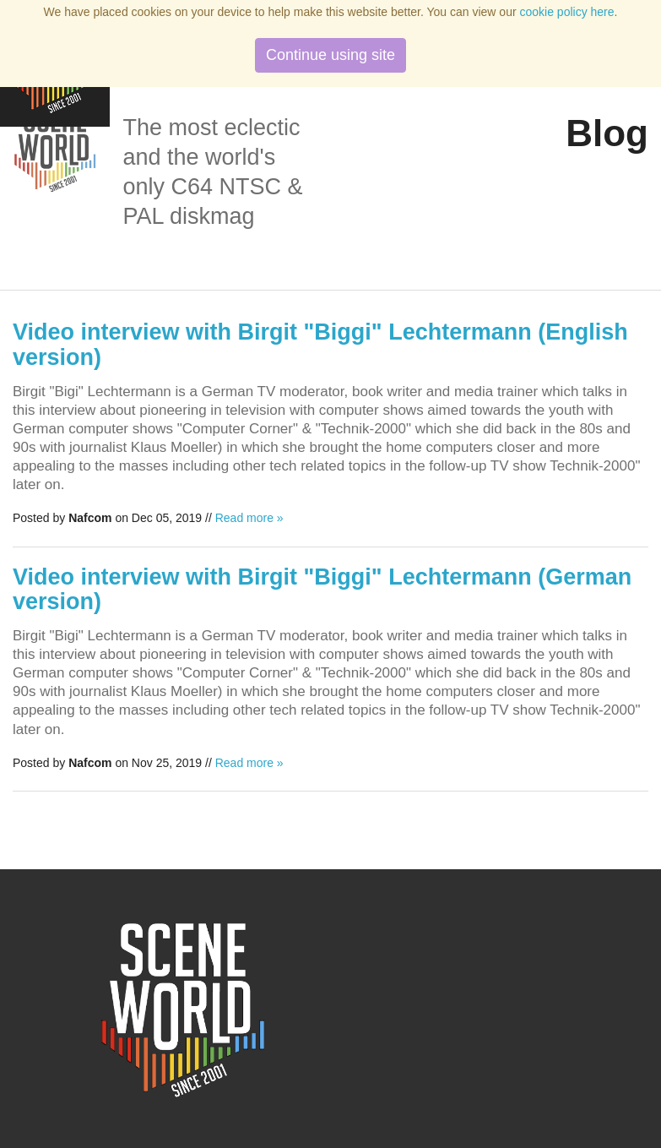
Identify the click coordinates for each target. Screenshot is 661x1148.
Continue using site (330, 54)
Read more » (249, 518)
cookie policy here (567, 12)
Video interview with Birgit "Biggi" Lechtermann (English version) (320, 344)
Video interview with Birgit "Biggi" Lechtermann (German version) (322, 589)
